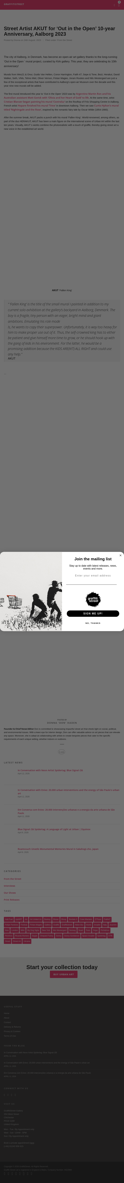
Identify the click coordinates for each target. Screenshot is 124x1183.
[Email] (120, 584)
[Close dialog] (121, 555)
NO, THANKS (92, 623)
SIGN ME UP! (93, 613)
